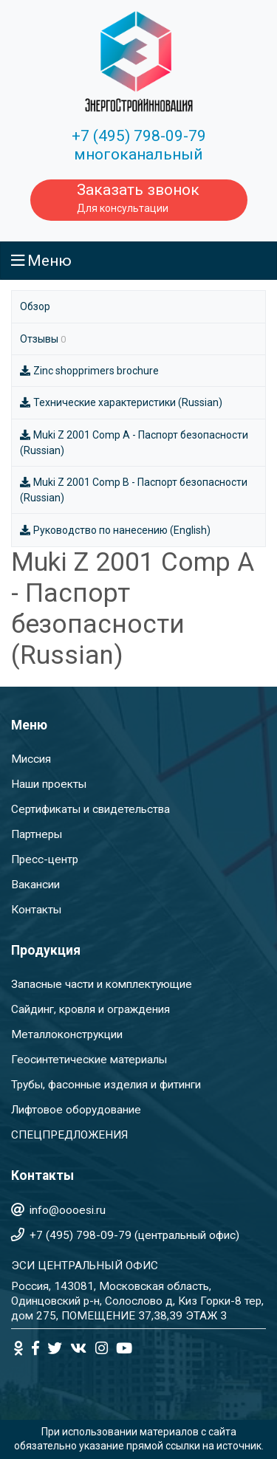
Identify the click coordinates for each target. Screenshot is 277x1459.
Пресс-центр (44, 859)
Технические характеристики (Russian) (121, 402)
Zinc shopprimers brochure (89, 371)
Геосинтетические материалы (89, 1059)
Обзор (35, 306)
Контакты (36, 909)
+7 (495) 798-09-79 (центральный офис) (134, 1235)
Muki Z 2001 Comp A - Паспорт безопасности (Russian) (134, 442)
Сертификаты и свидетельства (90, 809)
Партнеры (36, 834)
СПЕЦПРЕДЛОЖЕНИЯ (69, 1135)
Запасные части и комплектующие (101, 984)
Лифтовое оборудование (76, 1109)
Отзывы (43, 339)
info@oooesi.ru (68, 1210)
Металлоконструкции (67, 1034)
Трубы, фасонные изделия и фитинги (106, 1084)
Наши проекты (48, 784)
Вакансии (35, 884)
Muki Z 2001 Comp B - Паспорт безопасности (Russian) (133, 490)
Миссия (31, 759)
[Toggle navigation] (138, 260)
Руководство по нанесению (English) (115, 530)
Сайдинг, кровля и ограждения (90, 1009)
